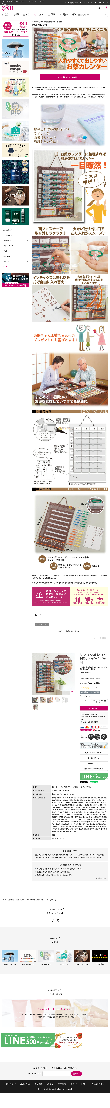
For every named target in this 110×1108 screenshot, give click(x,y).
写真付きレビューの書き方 (94, 753)
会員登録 (74, 2)
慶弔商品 (6, 256)
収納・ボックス (20, 900)
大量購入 (51, 15)
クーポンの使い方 (94, 758)
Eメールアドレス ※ (34, 1088)
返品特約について (94, 763)
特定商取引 (61, 1098)
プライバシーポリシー (77, 1098)
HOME (4, 900)
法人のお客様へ (94, 1098)
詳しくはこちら (101, 878)
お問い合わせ (102, 2)
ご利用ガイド (87, 2)
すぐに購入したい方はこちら (70, 77)
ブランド (26, 15)
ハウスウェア (7, 230)
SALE (5, 267)
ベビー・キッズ (8, 246)
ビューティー (7, 235)
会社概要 (49, 1098)
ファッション (7, 240)
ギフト (5, 251)
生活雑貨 (11, 900)
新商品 (17, 15)
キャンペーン (38, 15)
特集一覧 (5, 15)
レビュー (74, 15)
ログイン (62, 2)
